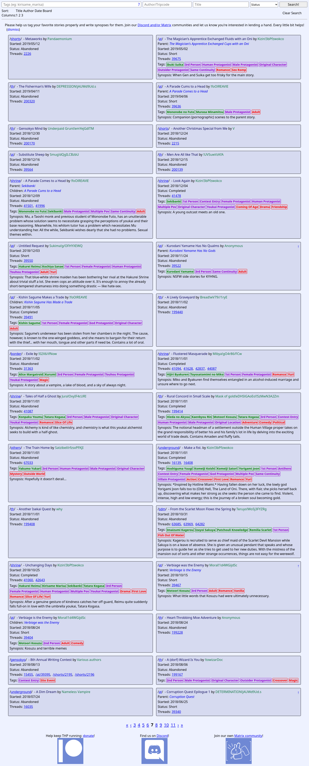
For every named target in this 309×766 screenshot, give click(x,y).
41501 (28, 205)
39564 (28, 169)
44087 (212, 368)
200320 (29, 101)
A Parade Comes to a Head (188, 91)
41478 (176, 196)
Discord (162, 735)
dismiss (13, 29)
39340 (176, 711)
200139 (177, 169)
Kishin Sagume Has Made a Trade (48, 302)
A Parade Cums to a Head (42, 190)
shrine (15, 180)
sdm (162, 509)
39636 (176, 106)
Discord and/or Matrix (154, 25)
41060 (28, 580)
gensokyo (18, 659)
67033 (28, 462)
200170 (29, 143)
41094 (176, 368)
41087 (28, 411)
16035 (28, 706)
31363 (28, 368)
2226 (27, 53)
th (12, 86)
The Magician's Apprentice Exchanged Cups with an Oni (209, 43)
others (16, 447)
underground (169, 447)
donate (88, 735)
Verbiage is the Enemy (185, 570)
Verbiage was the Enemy (41, 622)
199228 (177, 632)
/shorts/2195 (62, 674)
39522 (176, 265)
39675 (176, 59)
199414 (177, 411)
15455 (28, 674)
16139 (176, 462)
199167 (177, 674)
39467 (176, 585)
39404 (28, 637)
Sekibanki (28, 186)
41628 (188, 368)
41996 (40, 205)
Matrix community (248, 735)
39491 (28, 317)
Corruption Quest (181, 696)
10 (166, 725)
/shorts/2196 (84, 674)
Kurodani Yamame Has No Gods (192, 250)
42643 (40, 580)
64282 (200, 524)
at (160, 39)
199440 (177, 312)
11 (173, 725)
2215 (175, 143)
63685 (176, 524)
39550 (28, 260)
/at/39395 (43, 674)
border (16, 353)
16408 (188, 462)
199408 (29, 524)
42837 (200, 368)
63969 (188, 524)
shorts (15, 39)
